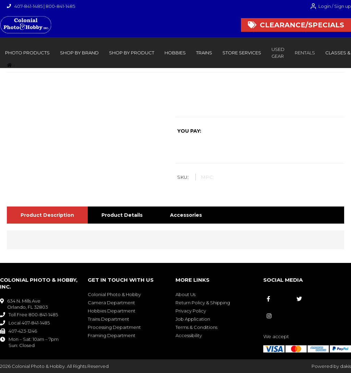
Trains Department (108, 319)
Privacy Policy (191, 311)
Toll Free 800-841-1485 (33, 314)
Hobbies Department (111, 311)
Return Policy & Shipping (203, 302)
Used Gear (278, 52)
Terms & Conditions (196, 327)
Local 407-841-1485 (29, 322)
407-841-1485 (28, 6)
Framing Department (111, 335)
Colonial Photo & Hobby (114, 294)
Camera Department (111, 302)
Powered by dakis (331, 366)
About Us (185, 294)
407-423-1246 (23, 331)
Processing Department (114, 327)
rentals (305, 52)
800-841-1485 (60, 6)
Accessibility (189, 335)
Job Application (193, 319)
